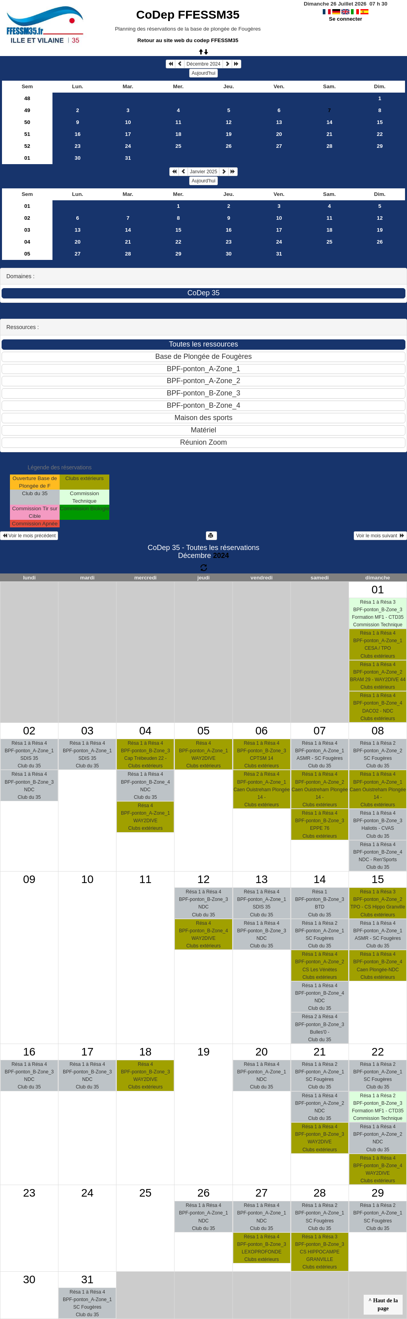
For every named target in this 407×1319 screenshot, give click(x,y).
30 (78, 158)
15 (380, 122)
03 (27, 230)
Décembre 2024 (203, 64)
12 (229, 122)
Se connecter (345, 19)
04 (27, 242)
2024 (221, 556)
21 (329, 134)
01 (27, 158)
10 (128, 122)
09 (29, 879)
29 (380, 146)
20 (279, 134)
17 (128, 134)
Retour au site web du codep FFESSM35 (188, 40)
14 (329, 122)
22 (380, 134)
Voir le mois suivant (380, 535)
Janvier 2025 (203, 171)
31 (128, 158)
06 (262, 730)
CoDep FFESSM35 (188, 14)
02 (27, 218)
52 (27, 146)
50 (27, 122)
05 (27, 254)
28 (329, 146)
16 (78, 134)
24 (128, 146)
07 (320, 730)
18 (178, 134)
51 (27, 134)
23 (78, 146)
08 (378, 730)
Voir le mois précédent (29, 535)
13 (279, 122)
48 (27, 98)
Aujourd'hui (203, 73)
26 (229, 146)
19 (229, 134)
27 (279, 146)
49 (27, 110)
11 (178, 122)
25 (178, 146)
